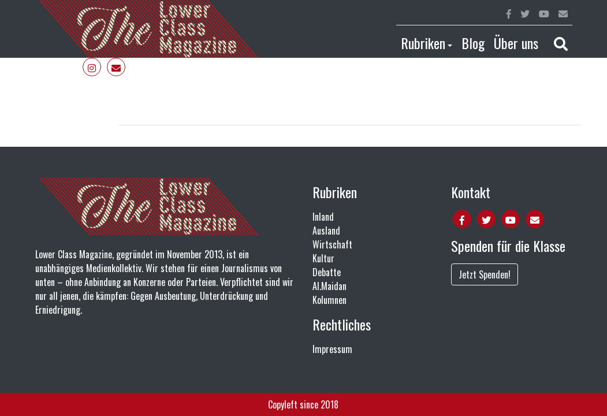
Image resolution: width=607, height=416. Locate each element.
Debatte (326, 272)
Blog (473, 42)
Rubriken (423, 42)
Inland (323, 217)
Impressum (332, 349)
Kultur (323, 258)
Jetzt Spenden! (485, 274)
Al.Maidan (329, 286)
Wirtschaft (332, 244)
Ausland (326, 230)
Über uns (516, 42)
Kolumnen (329, 300)
